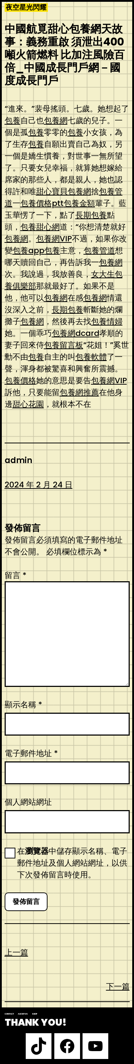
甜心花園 (28, 404)
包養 (12, 120)
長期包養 (91, 215)
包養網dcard (75, 333)
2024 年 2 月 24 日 (39, 484)
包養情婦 (107, 321)
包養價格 (20, 380)
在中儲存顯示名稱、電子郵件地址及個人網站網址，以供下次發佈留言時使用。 (72, 863)
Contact (9, 1013)
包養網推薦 (79, 392)
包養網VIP (54, 238)
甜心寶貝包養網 (63, 191)
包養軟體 (91, 356)
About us (23, 1013)
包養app (28, 250)
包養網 (56, 120)
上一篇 (16, 952)
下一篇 (118, 986)
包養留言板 (63, 345)
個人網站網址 (28, 802)
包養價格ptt (42, 203)
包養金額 (79, 203)
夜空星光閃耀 (26, 7)
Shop (35, 1013)
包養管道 (99, 250)
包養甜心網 (40, 226)
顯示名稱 (23, 704)
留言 (15, 575)
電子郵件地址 (31, 753)
